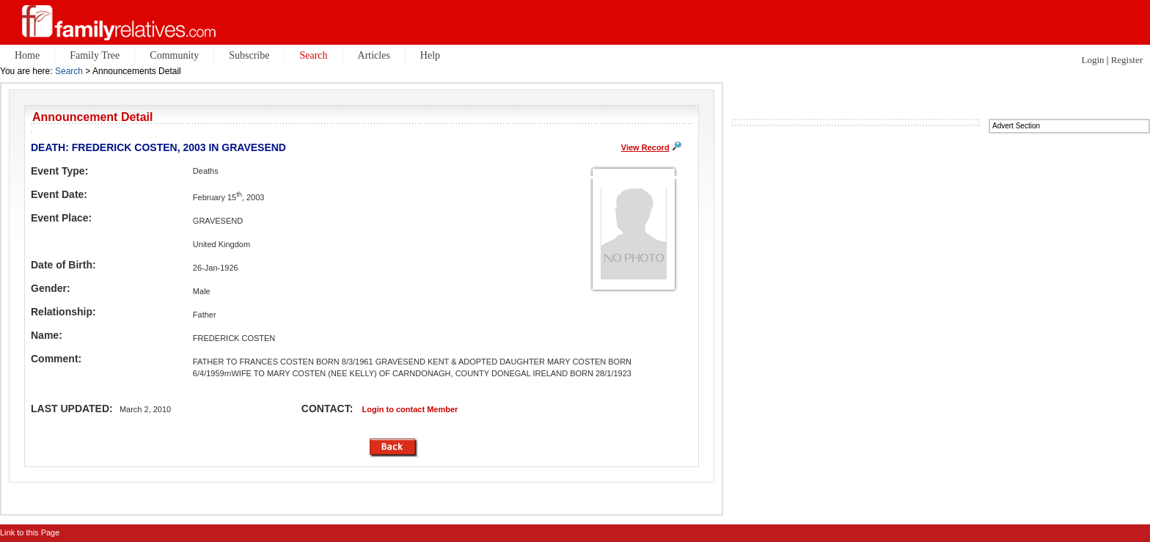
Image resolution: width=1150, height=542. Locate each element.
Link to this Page (29, 532)
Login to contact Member (410, 409)
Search (69, 71)
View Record (645, 147)
